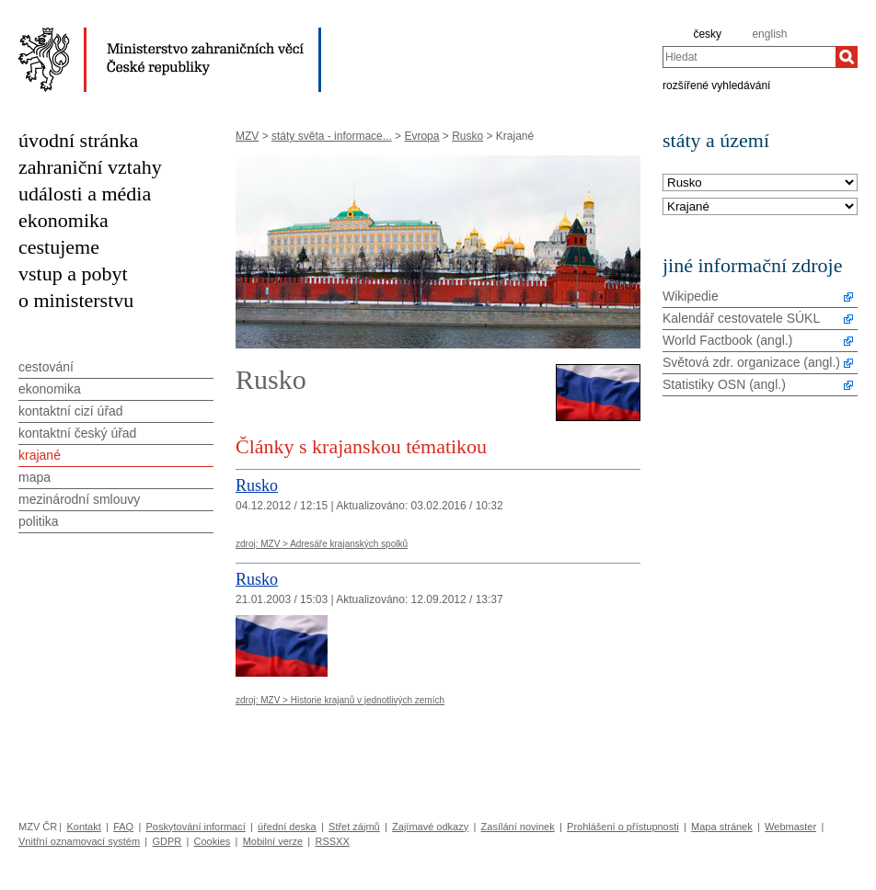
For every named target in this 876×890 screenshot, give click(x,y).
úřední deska (287, 826)
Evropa (421, 136)
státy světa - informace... (331, 136)
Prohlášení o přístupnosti (623, 826)
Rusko (467, 136)
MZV (247, 136)
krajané (39, 455)
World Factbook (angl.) (727, 340)
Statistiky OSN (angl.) (724, 384)
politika (38, 521)
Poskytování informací (196, 826)
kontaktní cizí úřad (70, 411)
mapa (34, 477)
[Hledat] (847, 57)
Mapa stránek (722, 826)
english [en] (769, 34)
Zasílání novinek (518, 826)
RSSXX (332, 841)
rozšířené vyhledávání (716, 84)
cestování (46, 366)
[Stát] (760, 183)
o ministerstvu (75, 300)
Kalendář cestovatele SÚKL (741, 318)
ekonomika (63, 220)
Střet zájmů (354, 826)
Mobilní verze (273, 841)
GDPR (166, 841)
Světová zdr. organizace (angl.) (751, 362)
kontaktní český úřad (77, 433)
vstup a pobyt (73, 273)
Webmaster (790, 826)
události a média (84, 193)
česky (707, 34)
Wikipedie (691, 296)
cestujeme (58, 246)
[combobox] (749, 57)
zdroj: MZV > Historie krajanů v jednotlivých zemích (340, 700)
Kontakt (83, 826)
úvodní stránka (78, 140)
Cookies (212, 841)
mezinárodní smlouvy (79, 499)
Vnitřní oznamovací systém (79, 841)
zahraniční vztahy (90, 166)
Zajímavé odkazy (430, 826)
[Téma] (760, 207)
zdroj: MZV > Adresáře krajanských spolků (322, 544)
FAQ (123, 826)
